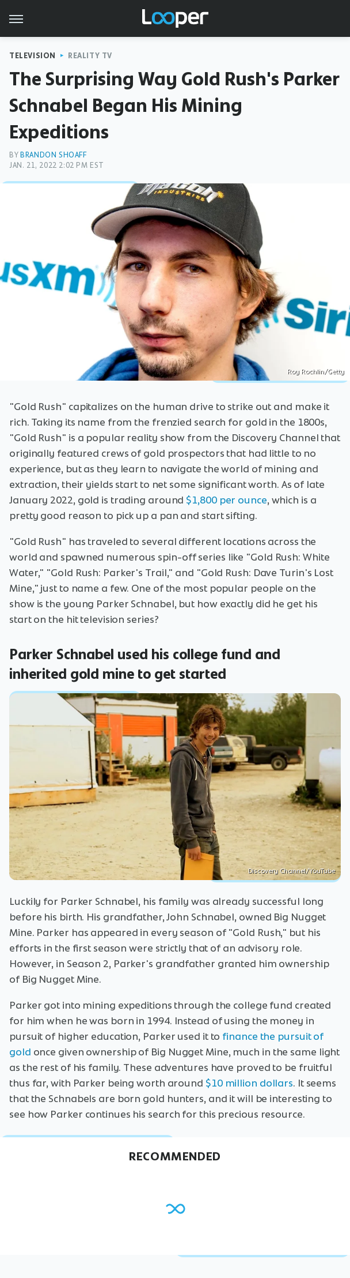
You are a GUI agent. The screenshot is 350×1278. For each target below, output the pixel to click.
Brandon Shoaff (53, 155)
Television (32, 55)
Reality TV (90, 55)
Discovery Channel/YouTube (291, 870)
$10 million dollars (249, 1083)
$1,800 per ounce (226, 500)
